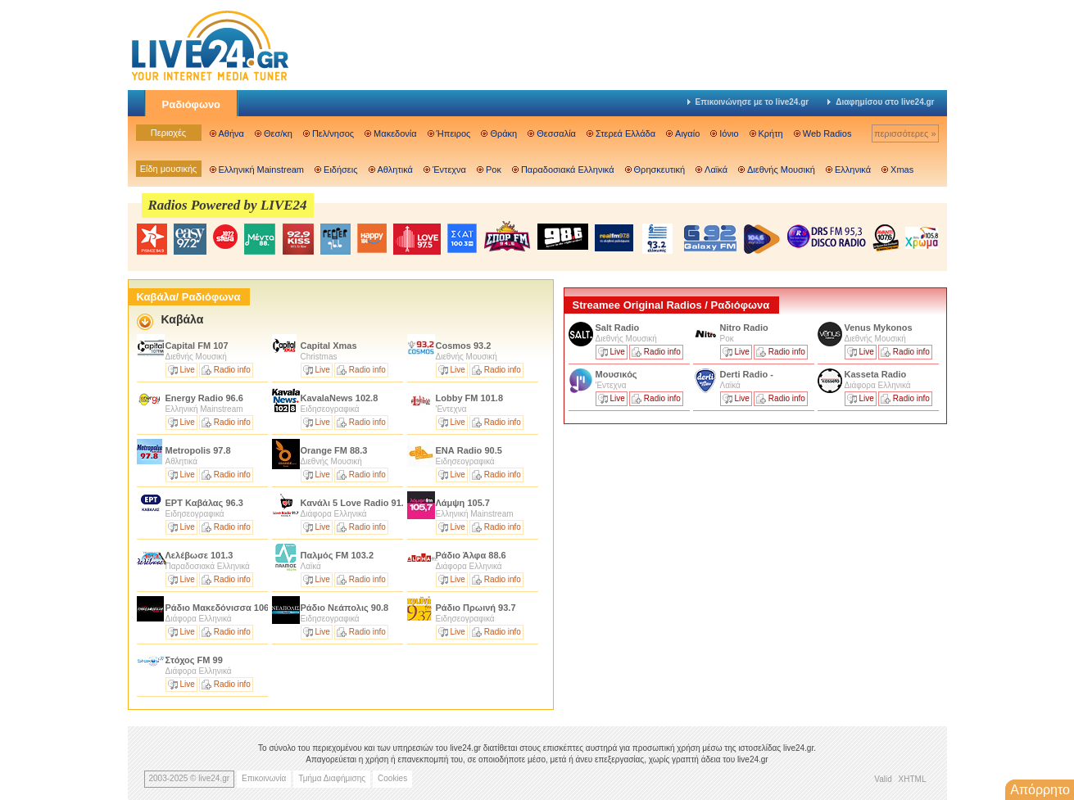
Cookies (392, 778)
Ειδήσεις (340, 169)
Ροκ (493, 169)
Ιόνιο (728, 133)
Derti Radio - (746, 374)
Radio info (232, 369)
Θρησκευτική (660, 169)
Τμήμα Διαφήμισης (331, 778)
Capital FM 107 (197, 345)
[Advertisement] (686, 543)
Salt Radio (619, 327)
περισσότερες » (905, 133)
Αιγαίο (687, 133)
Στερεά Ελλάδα (625, 133)
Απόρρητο (1040, 790)
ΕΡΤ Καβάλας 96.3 (204, 503)
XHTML (913, 779)
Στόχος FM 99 (194, 660)
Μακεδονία (395, 133)
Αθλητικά (395, 169)
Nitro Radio (744, 327)
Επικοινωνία (264, 778)
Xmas (901, 169)
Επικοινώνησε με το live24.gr (748, 101)
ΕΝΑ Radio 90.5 (469, 450)
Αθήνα (231, 133)
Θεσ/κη (278, 133)
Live (187, 369)
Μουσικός (616, 374)
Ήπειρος (454, 133)
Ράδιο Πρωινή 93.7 (476, 607)
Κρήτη (771, 133)
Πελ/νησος (333, 133)
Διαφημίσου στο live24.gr (880, 101)
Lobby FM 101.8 (470, 398)
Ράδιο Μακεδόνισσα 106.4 (221, 607)
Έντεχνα (449, 169)
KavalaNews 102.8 (339, 398)
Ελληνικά (853, 169)
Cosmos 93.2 (464, 345)
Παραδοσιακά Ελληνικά (567, 169)
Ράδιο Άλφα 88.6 (471, 555)
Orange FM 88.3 (334, 450)
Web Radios (827, 133)
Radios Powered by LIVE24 (227, 205)
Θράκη (503, 133)
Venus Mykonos (880, 327)
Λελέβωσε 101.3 (199, 555)
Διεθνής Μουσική (781, 169)
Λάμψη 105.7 (463, 503)
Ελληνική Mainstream (262, 169)
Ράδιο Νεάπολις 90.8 (345, 607)
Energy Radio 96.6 (204, 398)
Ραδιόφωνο (191, 104)
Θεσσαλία (556, 133)
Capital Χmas (330, 345)
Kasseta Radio (877, 374)
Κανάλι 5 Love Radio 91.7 (355, 503)
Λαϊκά (716, 169)
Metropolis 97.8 (198, 450)
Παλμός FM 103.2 (337, 555)
